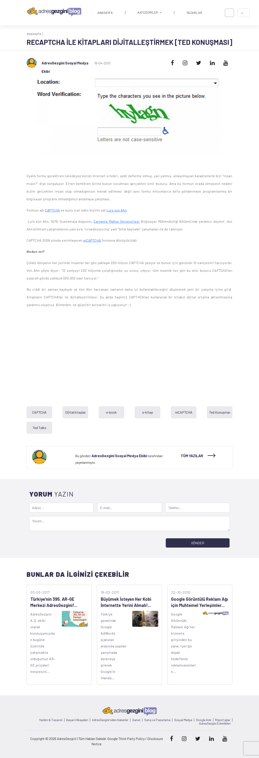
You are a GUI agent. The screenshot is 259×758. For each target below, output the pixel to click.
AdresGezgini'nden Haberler (110, 720)
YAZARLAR (194, 13)
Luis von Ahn (116, 210)
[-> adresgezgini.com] (243, 13)
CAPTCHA (52, 210)
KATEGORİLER (150, 12)
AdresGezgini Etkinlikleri (215, 723)
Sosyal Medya (183, 720)
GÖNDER (197, 543)
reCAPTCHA (92, 240)
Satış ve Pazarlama (157, 720)
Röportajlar (222, 720)
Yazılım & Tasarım (50, 720)
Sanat (136, 720)
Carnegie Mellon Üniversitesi (117, 221)
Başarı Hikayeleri (77, 720)
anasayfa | (34, 34)
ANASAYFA (105, 13)
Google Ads (203, 720)
